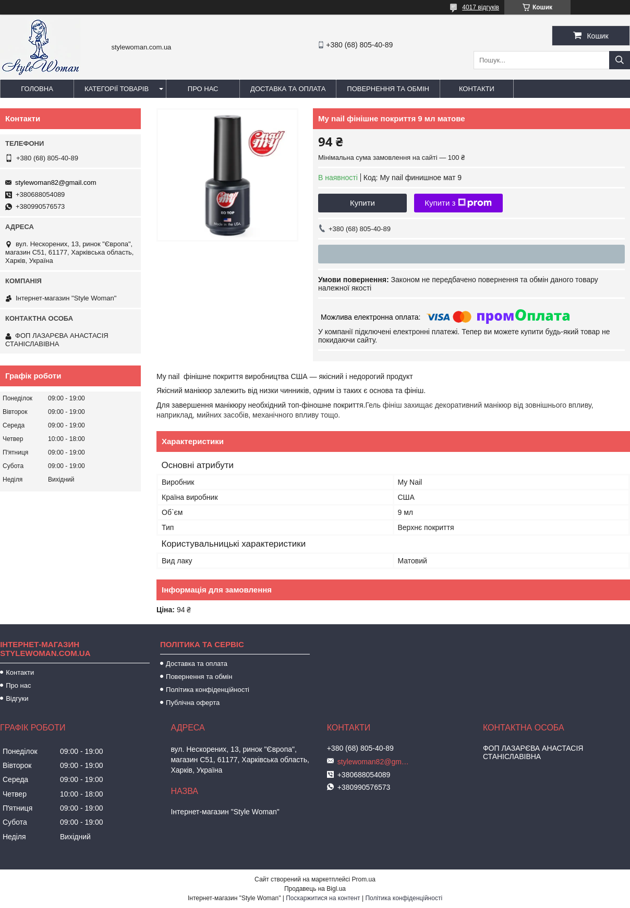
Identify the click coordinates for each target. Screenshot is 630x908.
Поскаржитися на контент (323, 898)
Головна (37, 89)
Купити (362, 202)
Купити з (458, 203)
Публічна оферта (193, 703)
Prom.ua (363, 879)
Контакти (476, 89)
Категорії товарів (116, 89)
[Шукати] (619, 60)
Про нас (203, 89)
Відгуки (17, 698)
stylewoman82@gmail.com (55, 182)
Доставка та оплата (287, 89)
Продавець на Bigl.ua (315, 888)
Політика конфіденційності (207, 689)
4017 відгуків (480, 7)
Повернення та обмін (388, 89)
